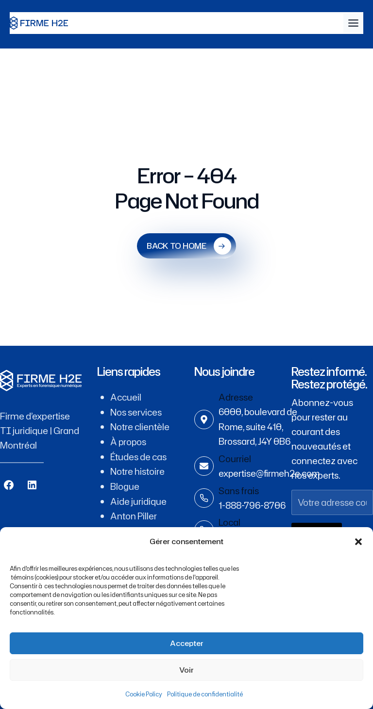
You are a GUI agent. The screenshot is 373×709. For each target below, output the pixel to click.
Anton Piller (133, 513)
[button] (358, 542)
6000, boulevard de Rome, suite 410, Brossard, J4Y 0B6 (258, 426)
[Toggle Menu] (353, 23)
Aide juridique (138, 499)
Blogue (124, 484)
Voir (186, 670)
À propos (128, 441)
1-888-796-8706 (252, 504)
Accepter (186, 643)
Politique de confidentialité (205, 694)
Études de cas (138, 455)
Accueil (125, 397)
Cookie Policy (143, 694)
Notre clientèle (140, 426)
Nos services (136, 411)
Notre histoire (137, 470)
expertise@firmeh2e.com (270, 472)
